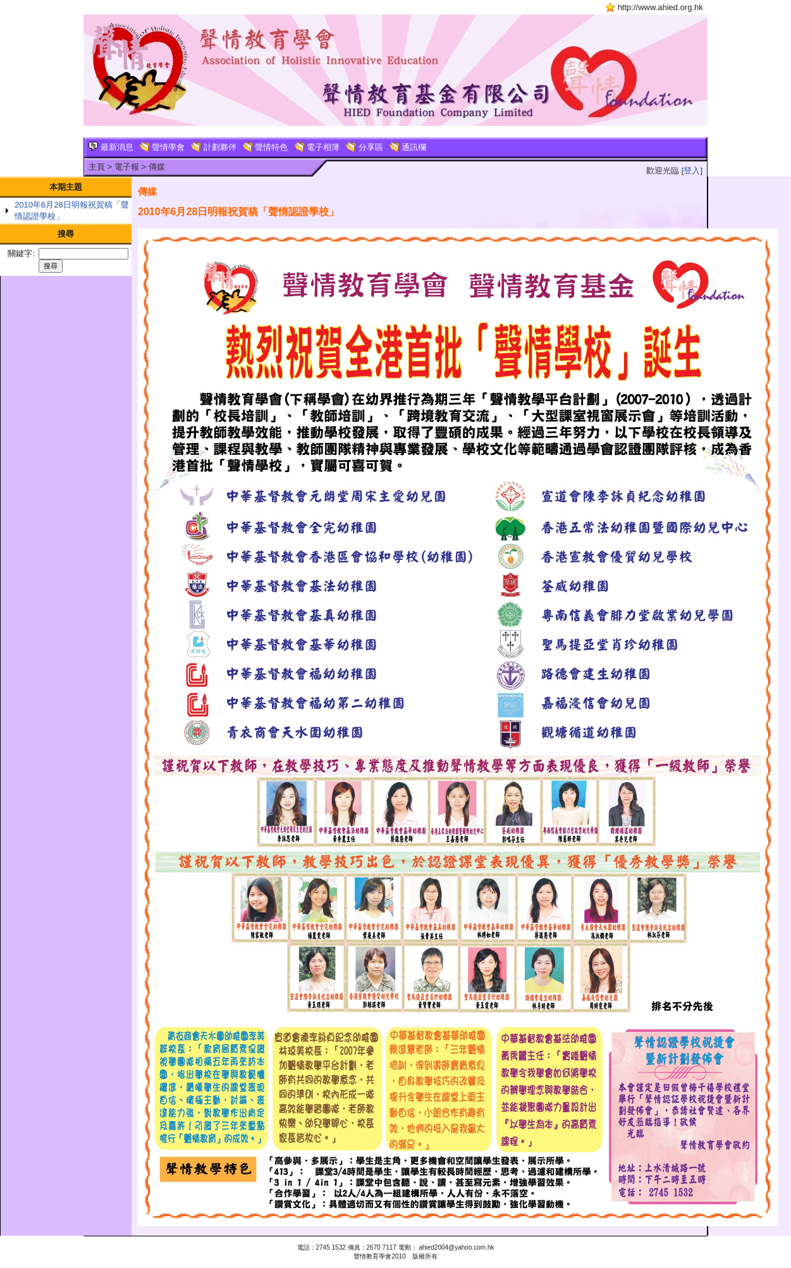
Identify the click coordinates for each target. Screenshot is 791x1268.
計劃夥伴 (213, 147)
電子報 (126, 166)
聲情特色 (265, 147)
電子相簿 (317, 147)
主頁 (97, 166)
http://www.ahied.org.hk (660, 7)
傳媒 (157, 166)
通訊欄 (408, 147)
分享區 (364, 147)
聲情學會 (162, 147)
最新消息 (111, 147)
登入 (692, 170)
